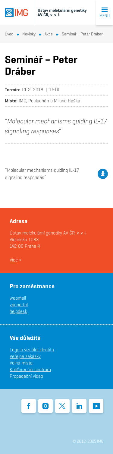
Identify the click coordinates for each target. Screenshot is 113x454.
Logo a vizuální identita (32, 350)
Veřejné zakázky (25, 356)
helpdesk (18, 311)
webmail (18, 298)
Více (14, 260)
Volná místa (21, 363)
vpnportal (19, 304)
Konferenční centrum (30, 369)
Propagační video (26, 376)
